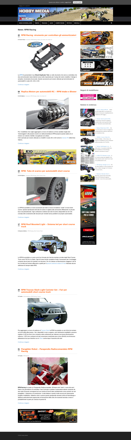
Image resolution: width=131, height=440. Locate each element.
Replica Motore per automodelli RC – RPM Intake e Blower (48, 91)
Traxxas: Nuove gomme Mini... (103, 118)
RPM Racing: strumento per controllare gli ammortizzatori (48, 35)
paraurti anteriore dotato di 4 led (56, 263)
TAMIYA (37, 23)
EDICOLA (76, 23)
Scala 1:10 (39, 39)
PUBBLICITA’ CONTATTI (24, 6)
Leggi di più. (68, 2)
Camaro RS (65, 138)
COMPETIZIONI (59, 23)
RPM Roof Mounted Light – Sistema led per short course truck (48, 225)
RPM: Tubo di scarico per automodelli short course (45, 171)
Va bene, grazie (77, 2)
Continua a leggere (23, 84)
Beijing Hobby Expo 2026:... (103, 128)
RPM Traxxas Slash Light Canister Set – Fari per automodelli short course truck (44, 291)
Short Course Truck (41, 175)
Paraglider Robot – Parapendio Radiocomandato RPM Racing (46, 350)
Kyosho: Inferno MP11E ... (102, 109)
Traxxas (39, 296)
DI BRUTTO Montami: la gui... (103, 155)
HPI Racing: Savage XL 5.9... (103, 164)
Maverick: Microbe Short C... (103, 174)
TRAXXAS (44, 23)
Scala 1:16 (45, 39)
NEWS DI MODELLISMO (25, 23)
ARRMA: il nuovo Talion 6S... (103, 137)
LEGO (51, 23)
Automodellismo (26, 296)
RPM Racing (34, 39)
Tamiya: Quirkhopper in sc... (103, 146)
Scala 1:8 (50, 39)
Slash (47, 330)
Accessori (28, 39)
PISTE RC (69, 23)
